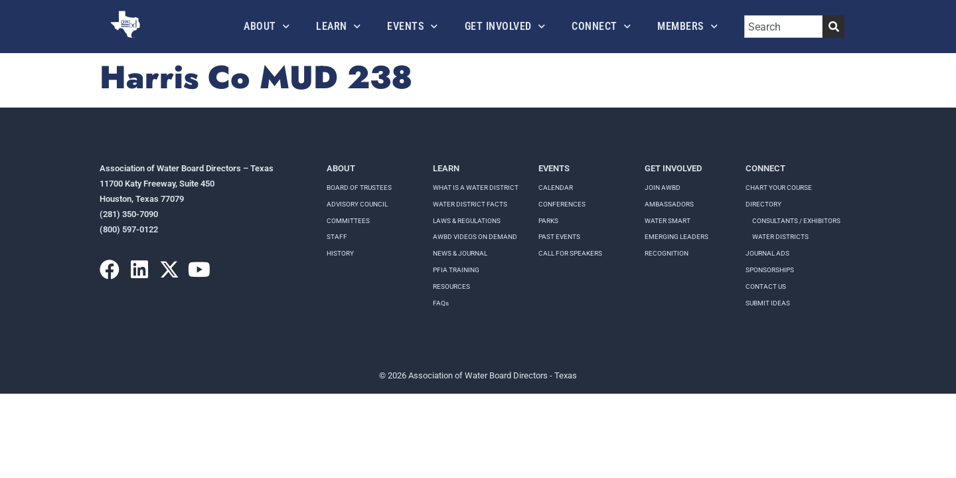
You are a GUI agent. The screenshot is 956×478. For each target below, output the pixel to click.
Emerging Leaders (676, 236)
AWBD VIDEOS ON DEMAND (475, 236)
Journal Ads (767, 253)
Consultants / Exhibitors (796, 220)
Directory (763, 204)
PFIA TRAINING (456, 270)
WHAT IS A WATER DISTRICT (475, 187)
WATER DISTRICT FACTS (470, 204)
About (266, 26)
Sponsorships (770, 270)
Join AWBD (662, 187)
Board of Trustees (359, 187)
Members (687, 26)
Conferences (562, 204)
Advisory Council (357, 204)
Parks (548, 220)
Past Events (559, 236)
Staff (337, 236)
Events (412, 26)
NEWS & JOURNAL (460, 253)
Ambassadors (669, 204)
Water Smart (667, 220)
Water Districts (780, 236)
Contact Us (766, 286)
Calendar (555, 187)
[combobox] (783, 26)
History (340, 253)
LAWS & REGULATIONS (467, 220)
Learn (338, 26)
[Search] (833, 26)
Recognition (666, 253)
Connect (601, 26)
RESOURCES (451, 286)
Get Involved (505, 26)
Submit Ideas (768, 303)
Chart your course (779, 187)
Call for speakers (570, 253)
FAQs (441, 303)
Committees (348, 220)
